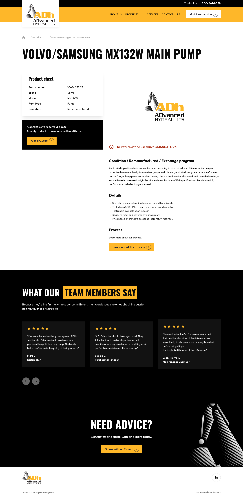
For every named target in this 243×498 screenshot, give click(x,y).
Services (152, 14)
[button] (26, 381)
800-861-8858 (211, 3)
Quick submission (201, 14)
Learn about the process (129, 247)
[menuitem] (178, 14)
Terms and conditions (208, 492)
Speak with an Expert (119, 449)
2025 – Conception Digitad (38, 492)
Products (131, 14)
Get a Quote (39, 140)
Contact (167, 14)
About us (115, 14)
